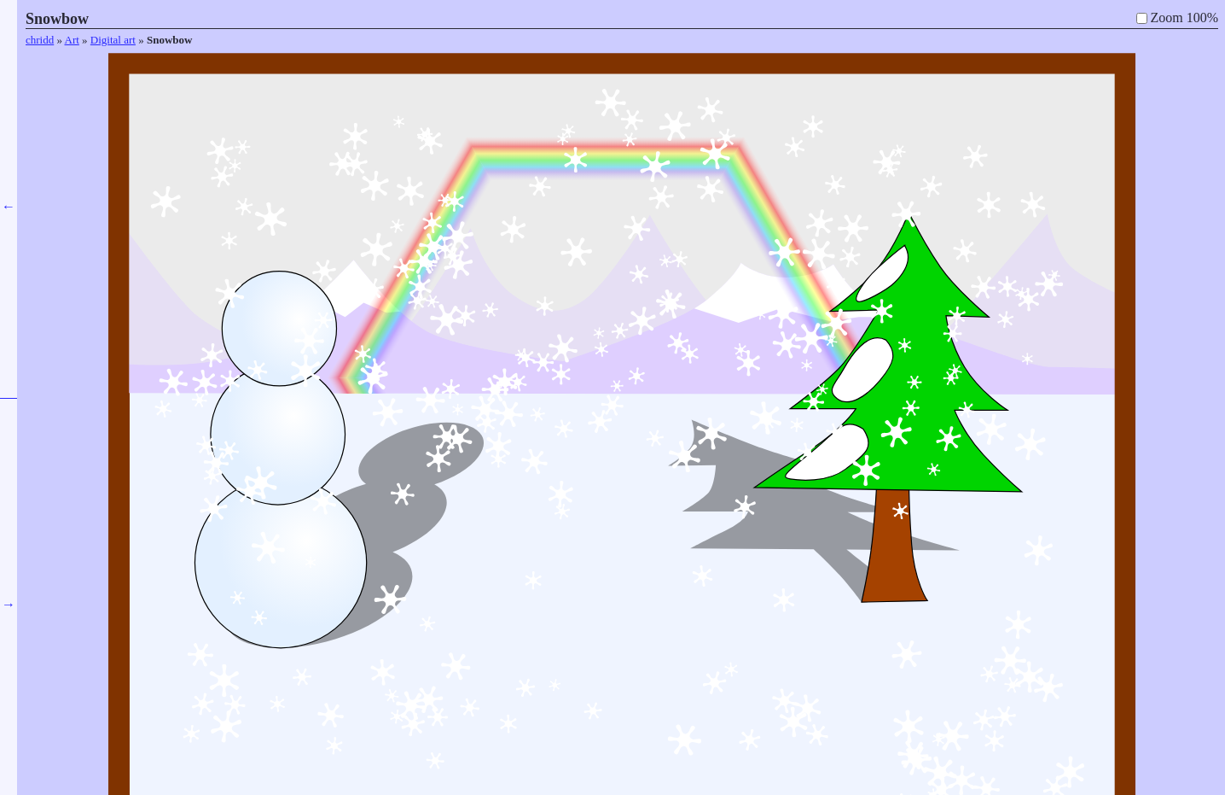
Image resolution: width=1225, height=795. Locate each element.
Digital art (113, 39)
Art (72, 39)
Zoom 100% (1184, 17)
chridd (40, 39)
